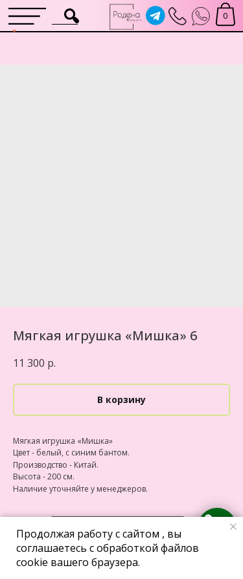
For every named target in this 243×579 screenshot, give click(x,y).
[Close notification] (233, 526)
